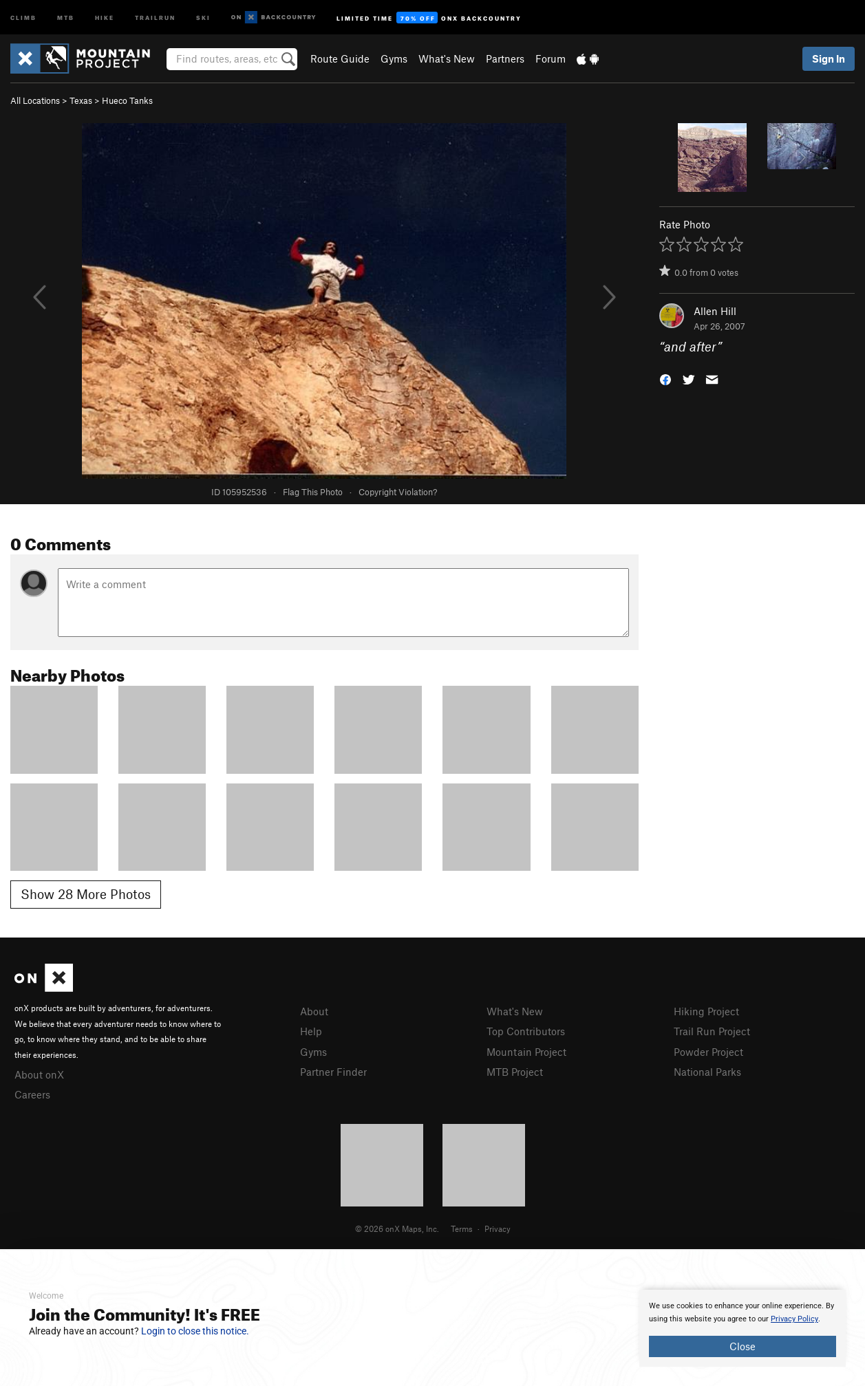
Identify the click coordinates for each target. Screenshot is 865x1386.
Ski (203, 16)
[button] (665, 379)
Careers (32, 1094)
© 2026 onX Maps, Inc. (397, 1228)
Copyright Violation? (398, 491)
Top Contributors (526, 1031)
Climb (23, 16)
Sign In (828, 58)
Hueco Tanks (127, 100)
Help (311, 1031)
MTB (65, 16)
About (314, 1011)
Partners (505, 58)
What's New (446, 58)
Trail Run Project (712, 1031)
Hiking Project (706, 1011)
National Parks (707, 1071)
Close (742, 1346)
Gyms (394, 58)
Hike (104, 16)
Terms (462, 1228)
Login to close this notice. (195, 1330)
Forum (550, 58)
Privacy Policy (794, 1318)
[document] (742, 1328)
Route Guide (340, 58)
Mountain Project (526, 1052)
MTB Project (515, 1071)
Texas (81, 100)
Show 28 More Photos (86, 894)
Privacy (497, 1228)
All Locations (35, 100)
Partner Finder (333, 1071)
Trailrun (155, 16)
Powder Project (708, 1052)
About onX (39, 1074)
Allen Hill (715, 311)
